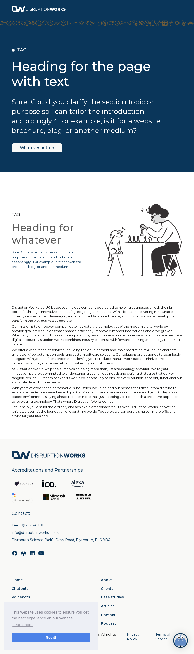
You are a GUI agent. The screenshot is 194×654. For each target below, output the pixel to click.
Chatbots (20, 588)
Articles (108, 606)
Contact (108, 615)
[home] (39, 9)
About (106, 580)
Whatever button (37, 147)
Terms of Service (162, 637)
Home (17, 580)
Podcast (108, 623)
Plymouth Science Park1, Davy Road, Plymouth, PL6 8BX (61, 540)
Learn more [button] (22, 625)
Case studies (112, 597)
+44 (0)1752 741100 (28, 525)
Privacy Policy (133, 637)
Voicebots (21, 597)
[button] (177, 9)
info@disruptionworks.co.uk (35, 532)
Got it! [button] (51, 637)
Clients (107, 588)
